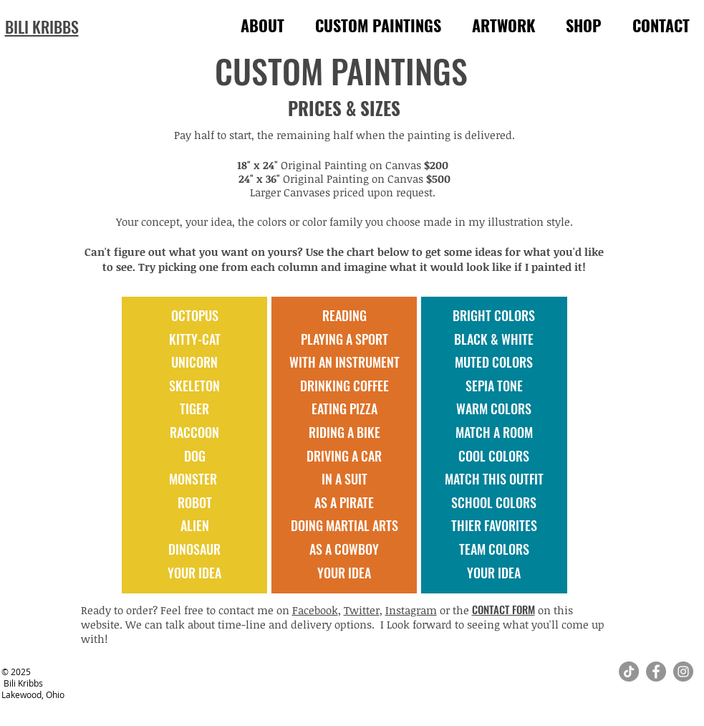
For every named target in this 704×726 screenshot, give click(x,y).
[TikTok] (629, 671)
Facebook (315, 610)
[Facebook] (656, 671)
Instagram (411, 610)
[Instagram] (683, 671)
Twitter (362, 610)
